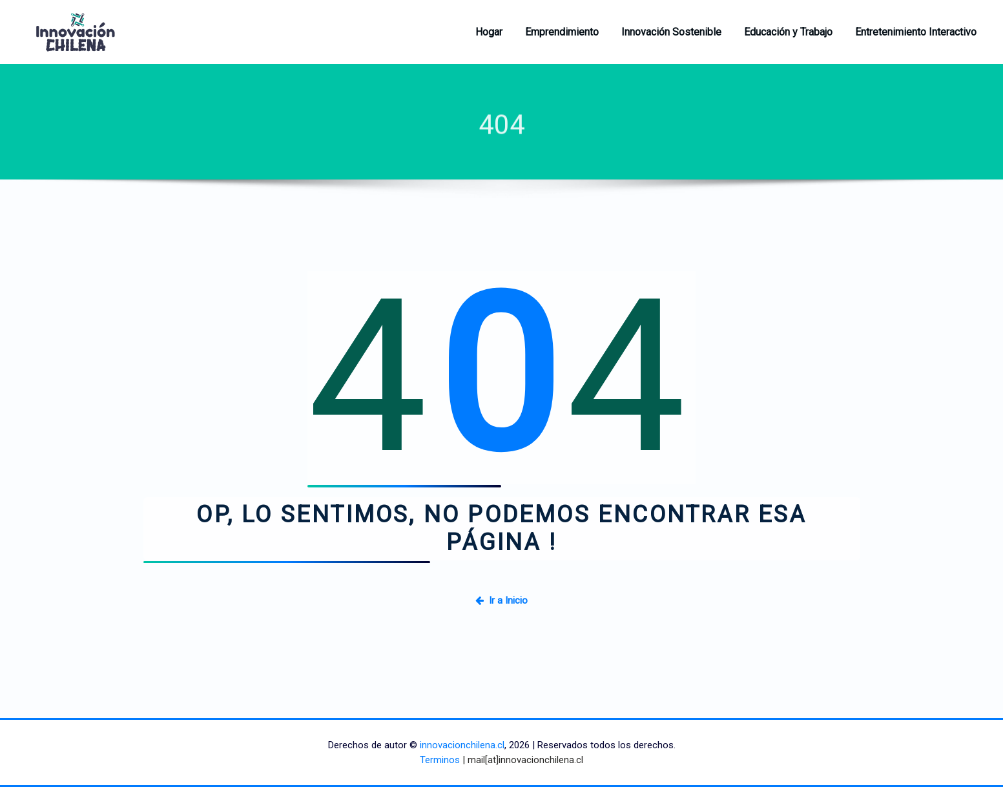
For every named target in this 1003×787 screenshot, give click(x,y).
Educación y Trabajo (788, 32)
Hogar (488, 32)
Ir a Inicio (501, 600)
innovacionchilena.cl (462, 745)
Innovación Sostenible (671, 32)
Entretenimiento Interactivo (916, 32)
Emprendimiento (562, 32)
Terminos (440, 760)
